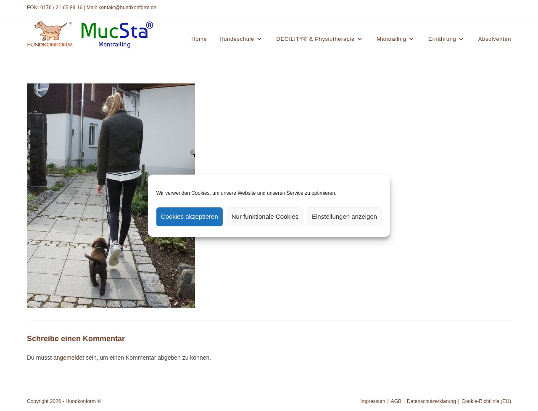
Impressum (372, 401)
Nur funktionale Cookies (265, 216)
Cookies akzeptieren (189, 216)
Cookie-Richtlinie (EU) (486, 401)
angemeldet (68, 357)
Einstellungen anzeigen (344, 216)
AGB (396, 401)
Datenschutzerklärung (431, 401)
